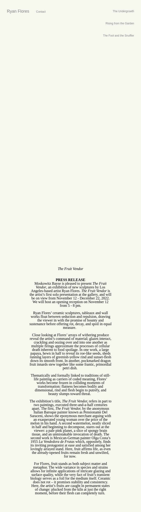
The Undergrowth (123, 11)
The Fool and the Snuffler (118, 35)
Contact (41, 11)
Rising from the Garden (120, 23)
